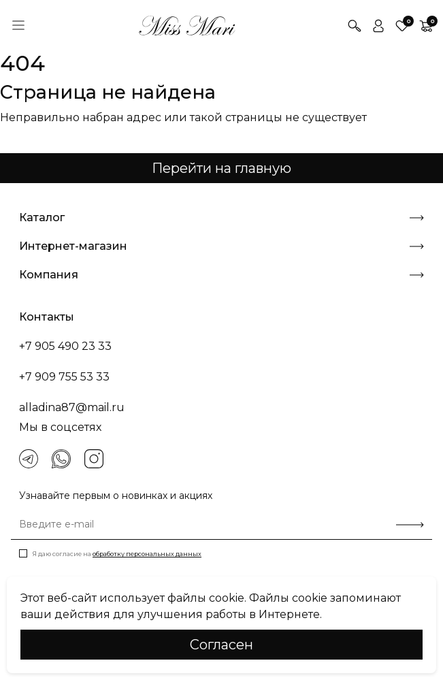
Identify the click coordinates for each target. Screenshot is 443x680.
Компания (221, 274)
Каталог (221, 217)
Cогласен (221, 644)
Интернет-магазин (221, 246)
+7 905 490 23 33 (65, 346)
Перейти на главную (221, 168)
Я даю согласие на (117, 553)
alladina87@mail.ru (72, 407)
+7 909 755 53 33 (64, 376)
